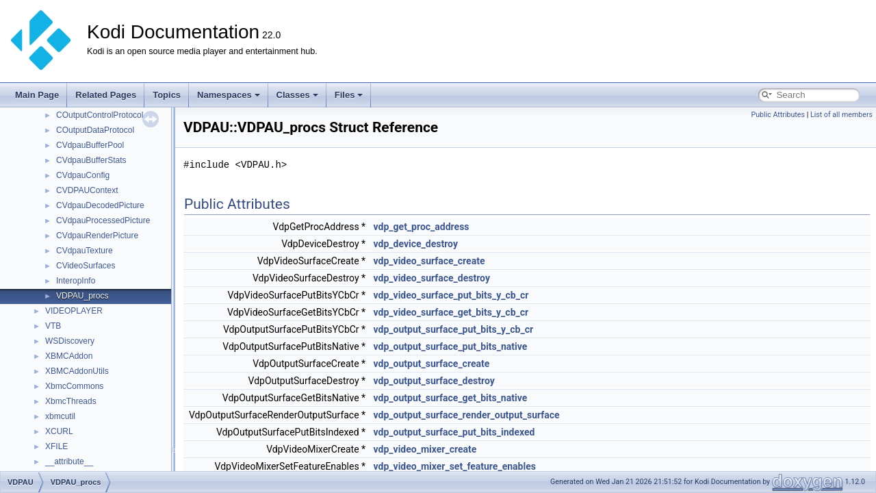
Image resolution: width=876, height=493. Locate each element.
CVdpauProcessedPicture (103, 220)
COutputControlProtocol (99, 115)
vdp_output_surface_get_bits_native (451, 397)
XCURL (59, 431)
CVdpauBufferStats (91, 160)
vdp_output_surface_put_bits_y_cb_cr (454, 329)
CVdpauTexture (84, 250)
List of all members (841, 114)
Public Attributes (778, 114)
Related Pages (105, 95)
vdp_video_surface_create (429, 260)
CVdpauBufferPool (90, 145)
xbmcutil (60, 416)
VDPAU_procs (82, 296)
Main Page (37, 95)
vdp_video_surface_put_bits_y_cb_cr (451, 295)
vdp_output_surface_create (432, 363)
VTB (53, 326)
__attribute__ (69, 461)
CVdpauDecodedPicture (100, 205)
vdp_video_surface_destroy (432, 278)
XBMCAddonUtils (77, 371)
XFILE (56, 446)
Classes (297, 95)
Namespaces (228, 95)
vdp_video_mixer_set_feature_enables (455, 466)
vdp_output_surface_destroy (434, 380)
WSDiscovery (69, 341)
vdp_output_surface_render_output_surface (467, 414)
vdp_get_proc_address (421, 226)
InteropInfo (75, 281)
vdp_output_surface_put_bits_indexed (454, 432)
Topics (167, 95)
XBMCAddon (68, 356)
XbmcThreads (70, 401)
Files (349, 95)
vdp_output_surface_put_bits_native (451, 346)
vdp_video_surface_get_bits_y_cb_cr (451, 312)
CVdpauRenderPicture (97, 235)
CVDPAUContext (87, 190)
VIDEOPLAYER (74, 311)
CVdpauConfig (83, 175)
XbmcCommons (74, 386)
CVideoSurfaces (86, 265)
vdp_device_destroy (416, 243)
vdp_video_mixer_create (425, 449)
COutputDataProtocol (95, 130)
